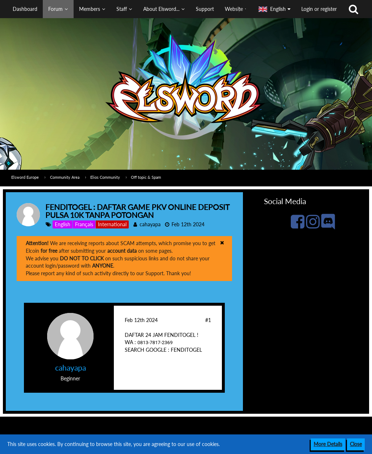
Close (356, 444)
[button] (126, 9)
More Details (328, 444)
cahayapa (150, 224)
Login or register (319, 9)
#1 (208, 320)
